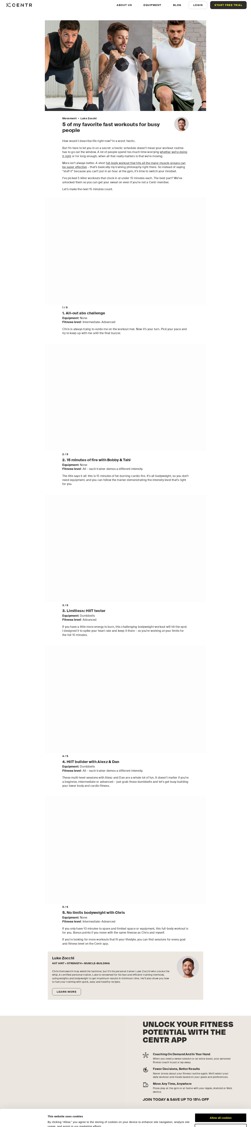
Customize (221, 1111)
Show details (56, 1119)
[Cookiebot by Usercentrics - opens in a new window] (23, 1120)
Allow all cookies (221, 1101)
